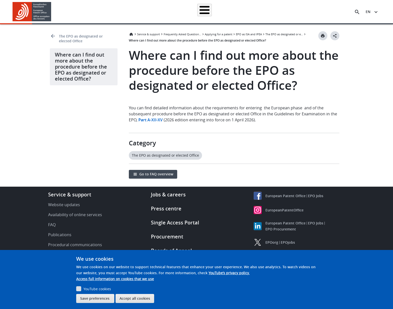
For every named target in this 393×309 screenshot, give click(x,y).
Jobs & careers (168, 194)
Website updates (64, 204)
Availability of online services (75, 214)
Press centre (166, 208)
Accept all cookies (135, 298)
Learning (277, 12)
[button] (52, 12)
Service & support (148, 34)
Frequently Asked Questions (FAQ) (182, 34)
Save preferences (95, 298)
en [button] (368, 11)
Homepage (109, 12)
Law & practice (219, 12)
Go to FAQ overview (156, 174)
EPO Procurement (280, 229)
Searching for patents (142, 12)
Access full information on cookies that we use (115, 278)
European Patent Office (285, 195)
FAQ (52, 224)
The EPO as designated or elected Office (81, 38)
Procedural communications (75, 244)
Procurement (167, 236)
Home (131, 34)
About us (301, 12)
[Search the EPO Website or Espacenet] (357, 12)
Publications (59, 234)
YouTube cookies (97, 288)
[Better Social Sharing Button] (334, 35)
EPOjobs (288, 242)
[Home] (32, 11)
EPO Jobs (315, 195)
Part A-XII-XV (150, 120)
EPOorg (271, 242)
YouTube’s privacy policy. (229, 272)
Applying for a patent (183, 12)
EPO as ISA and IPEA (249, 34)
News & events (250, 12)
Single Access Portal (175, 222)
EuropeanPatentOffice (284, 210)
